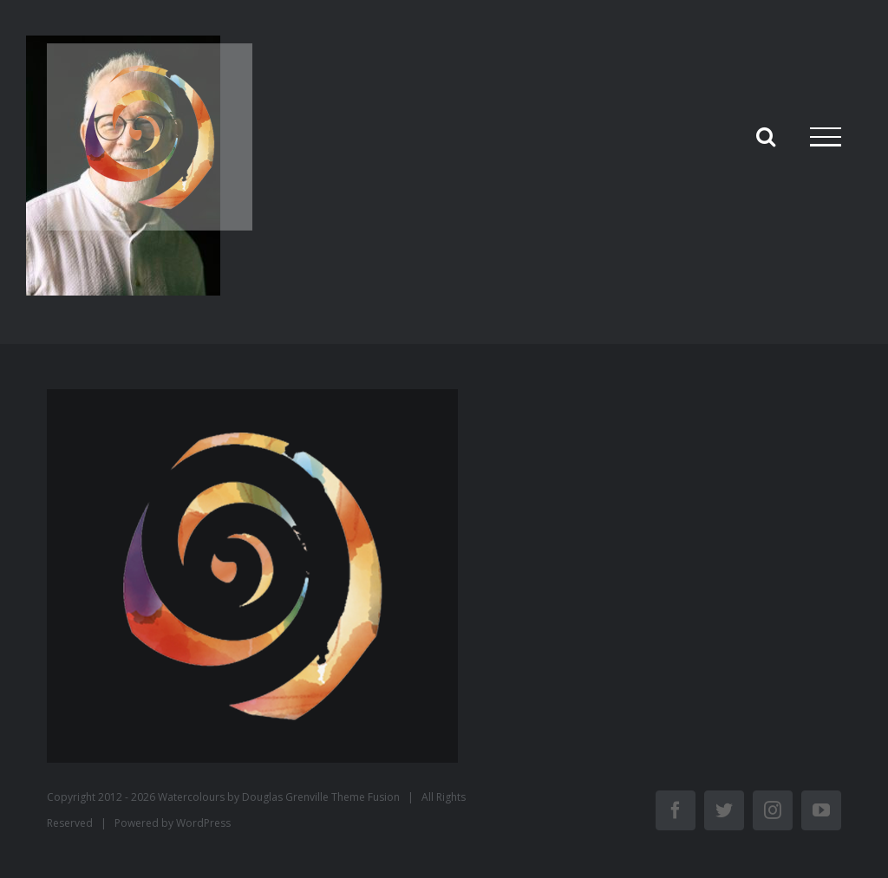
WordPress (203, 823)
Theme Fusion (365, 797)
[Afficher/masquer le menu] (826, 136)
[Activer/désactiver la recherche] (765, 136)
